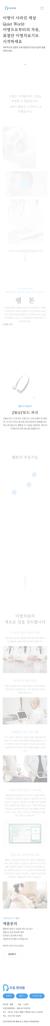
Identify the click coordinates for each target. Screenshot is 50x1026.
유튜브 (8, 996)
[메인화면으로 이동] (10, 8)
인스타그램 (37, 996)
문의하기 (12, 954)
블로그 (22, 996)
